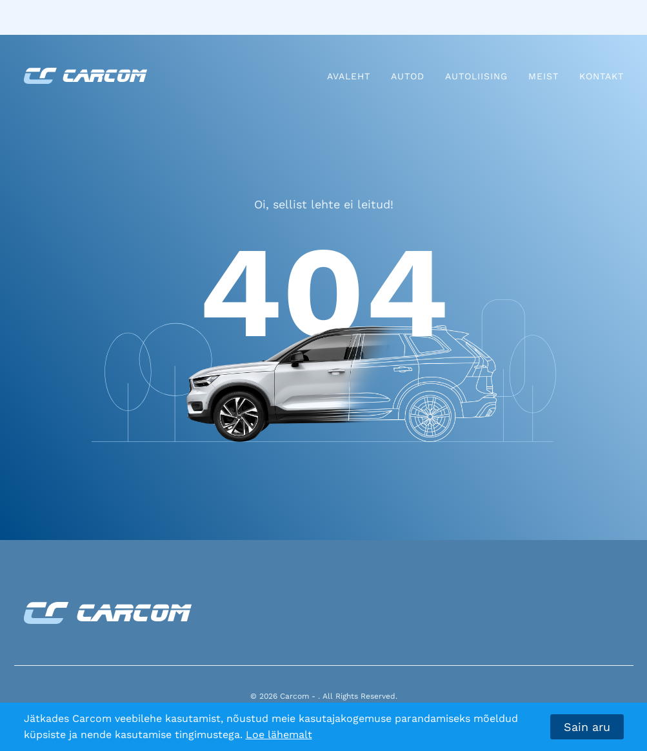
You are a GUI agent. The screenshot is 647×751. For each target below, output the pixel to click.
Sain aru (587, 727)
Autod (407, 76)
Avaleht (348, 76)
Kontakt (601, 76)
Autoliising (476, 76)
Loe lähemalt (279, 734)
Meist (543, 76)
